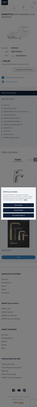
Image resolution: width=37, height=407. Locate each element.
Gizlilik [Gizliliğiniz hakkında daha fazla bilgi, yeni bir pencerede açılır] (25, 199)
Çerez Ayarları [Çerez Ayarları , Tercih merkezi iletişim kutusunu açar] (18, 205)
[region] (18, 203)
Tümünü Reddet (18, 210)
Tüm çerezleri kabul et (18, 215)
